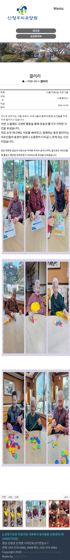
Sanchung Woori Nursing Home (42, 552)
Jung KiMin (20, 556)
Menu (59, 8)
